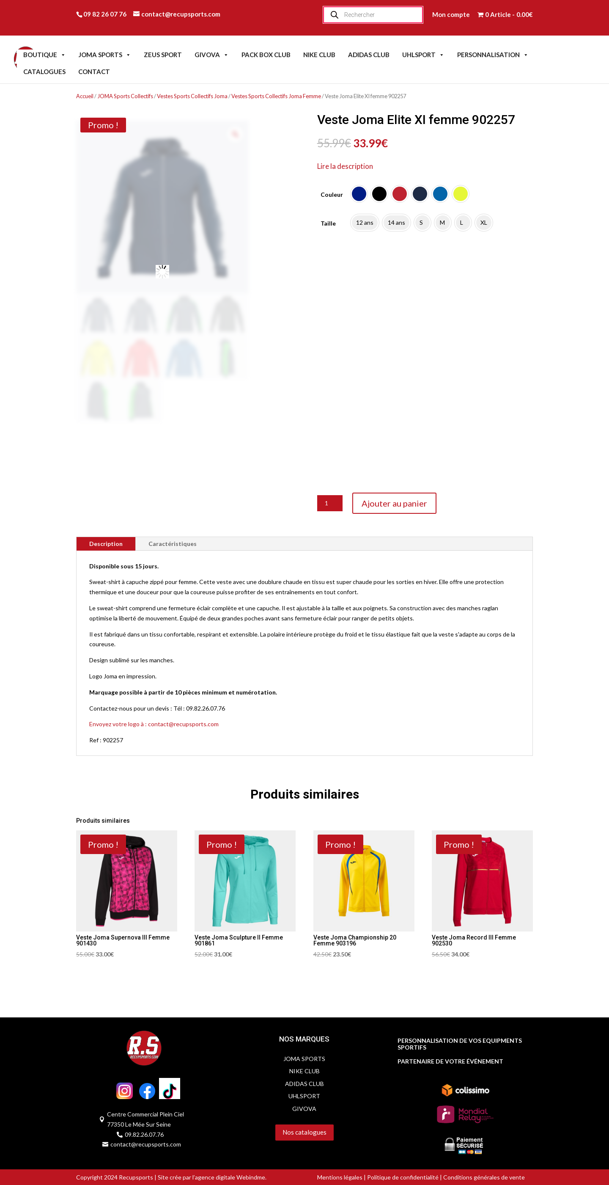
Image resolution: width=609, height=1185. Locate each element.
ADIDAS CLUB (369, 54)
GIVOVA (212, 54)
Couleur (332, 194)
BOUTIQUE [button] (44, 54)
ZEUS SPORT (163, 54)
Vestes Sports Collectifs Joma (192, 96)
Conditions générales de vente (483, 1177)
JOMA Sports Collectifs (125, 96)
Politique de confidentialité (403, 1177)
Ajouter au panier (394, 503)
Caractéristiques (172, 543)
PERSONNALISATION (493, 54)
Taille (328, 223)
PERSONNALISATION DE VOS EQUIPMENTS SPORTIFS (460, 1044)
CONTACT (94, 71)
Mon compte (451, 14)
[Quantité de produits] (330, 503)
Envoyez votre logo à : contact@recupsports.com (154, 724)
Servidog (248, 1149)
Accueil (84, 96)
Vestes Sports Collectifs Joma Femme (276, 96)
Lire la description (345, 166)
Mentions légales (339, 1177)
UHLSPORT (423, 54)
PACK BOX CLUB (266, 54)
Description (106, 543)
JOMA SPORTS (105, 54)
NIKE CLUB (319, 54)
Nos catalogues (304, 1132)
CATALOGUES (44, 71)
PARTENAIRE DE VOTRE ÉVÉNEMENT (450, 1061)
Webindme (250, 1177)
